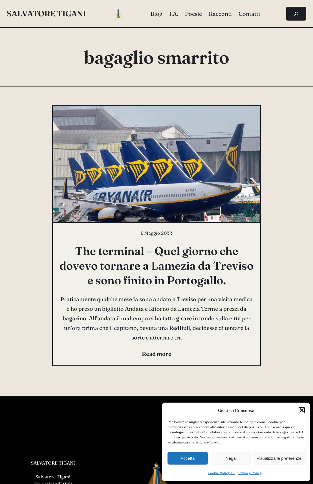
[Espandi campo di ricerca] (296, 14)
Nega (231, 458)
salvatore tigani (46, 13)
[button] (302, 410)
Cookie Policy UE (221, 473)
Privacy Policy (250, 473)
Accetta (187, 458)
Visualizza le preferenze (279, 458)
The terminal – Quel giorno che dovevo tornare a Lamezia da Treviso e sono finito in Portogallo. (156, 265)
